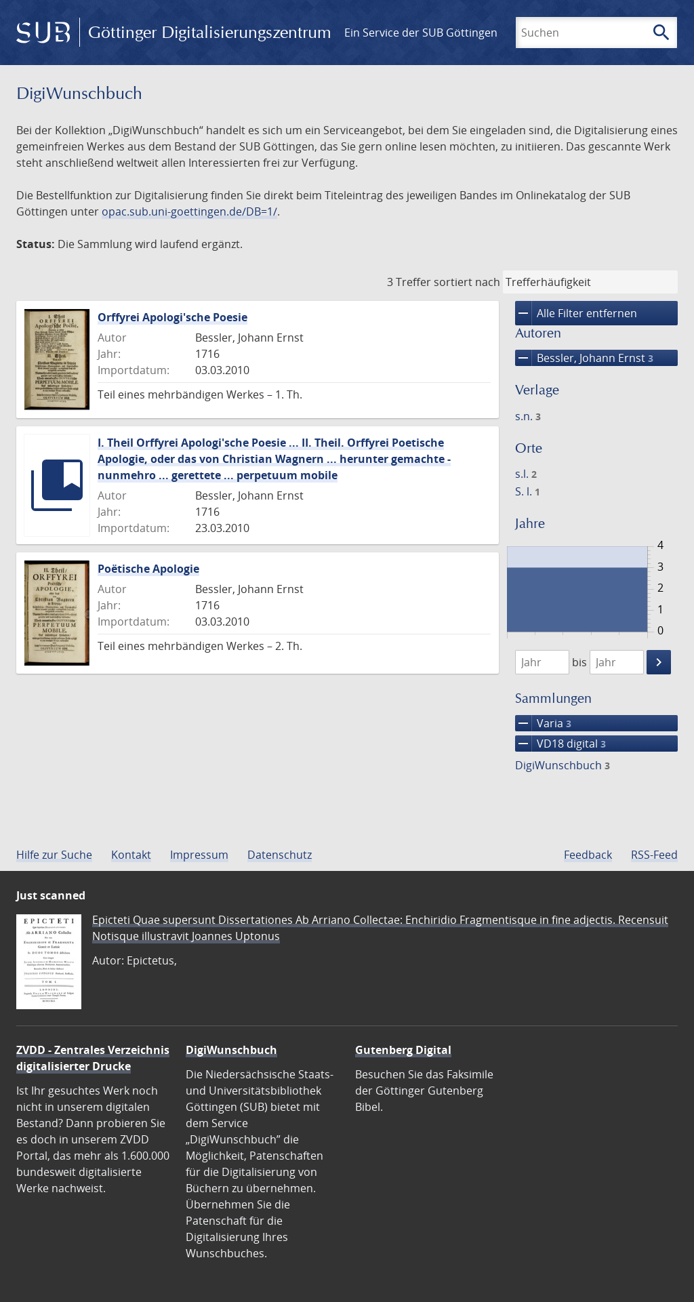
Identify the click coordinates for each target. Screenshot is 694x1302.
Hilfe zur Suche (54, 854)
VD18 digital (560, 743)
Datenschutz (279, 854)
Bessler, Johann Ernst (584, 358)
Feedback (588, 854)
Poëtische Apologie (148, 568)
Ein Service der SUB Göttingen (420, 32)
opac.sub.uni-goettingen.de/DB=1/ (189, 211)
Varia (543, 723)
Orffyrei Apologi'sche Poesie (172, 317)
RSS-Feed (654, 854)
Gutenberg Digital (403, 1049)
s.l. (526, 473)
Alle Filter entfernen (576, 313)
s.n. (528, 416)
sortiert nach (467, 281)
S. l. (527, 491)
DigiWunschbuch (562, 765)
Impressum (199, 854)
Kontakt (131, 854)
